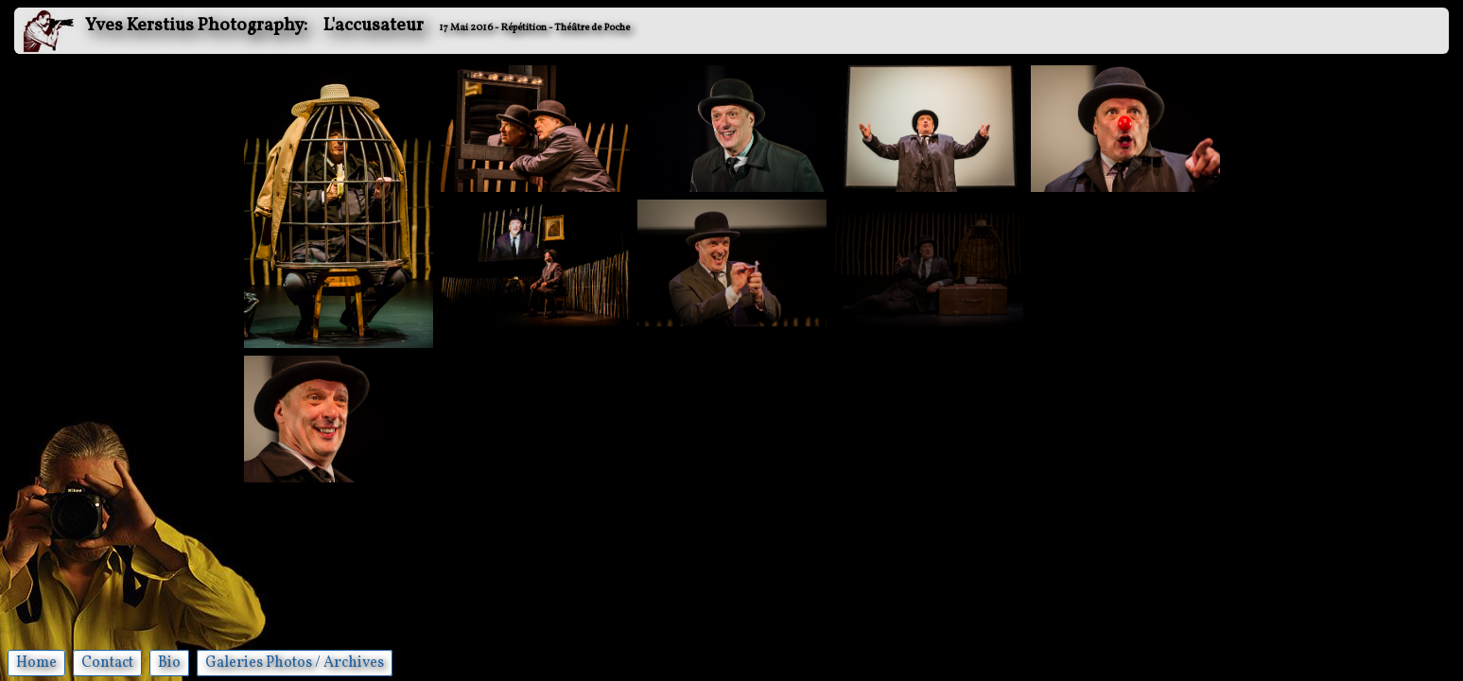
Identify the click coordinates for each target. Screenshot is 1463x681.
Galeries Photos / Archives (294, 663)
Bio (169, 663)
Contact (107, 663)
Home (36, 663)
